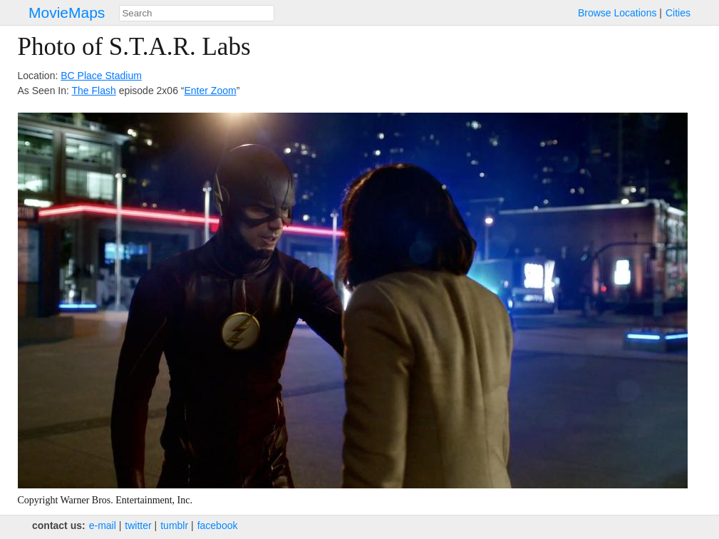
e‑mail (102, 525)
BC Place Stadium (101, 75)
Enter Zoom (211, 90)
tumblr (174, 525)
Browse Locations (617, 13)
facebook (217, 525)
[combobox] (196, 13)
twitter (138, 525)
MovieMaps (67, 12)
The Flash (94, 90)
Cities (678, 13)
